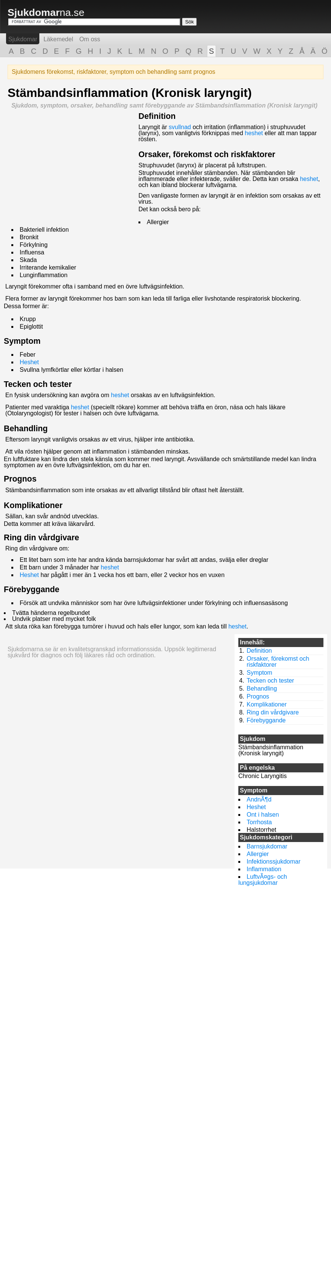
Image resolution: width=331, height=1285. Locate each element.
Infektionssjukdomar (273, 861)
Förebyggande (31, 589)
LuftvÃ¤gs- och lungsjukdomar (262, 879)
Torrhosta (259, 822)
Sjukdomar (22, 39)
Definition (157, 116)
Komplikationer (33, 505)
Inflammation (264, 869)
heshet (254, 133)
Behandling (26, 428)
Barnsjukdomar (267, 846)
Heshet (29, 362)
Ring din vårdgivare (41, 537)
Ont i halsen (263, 814)
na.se (46, 12)
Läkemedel (58, 39)
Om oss (89, 39)
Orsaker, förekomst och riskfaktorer (206, 154)
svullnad (180, 127)
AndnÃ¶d (259, 799)
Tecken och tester (38, 384)
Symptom (22, 341)
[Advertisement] (71, 165)
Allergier (258, 854)
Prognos (20, 478)
